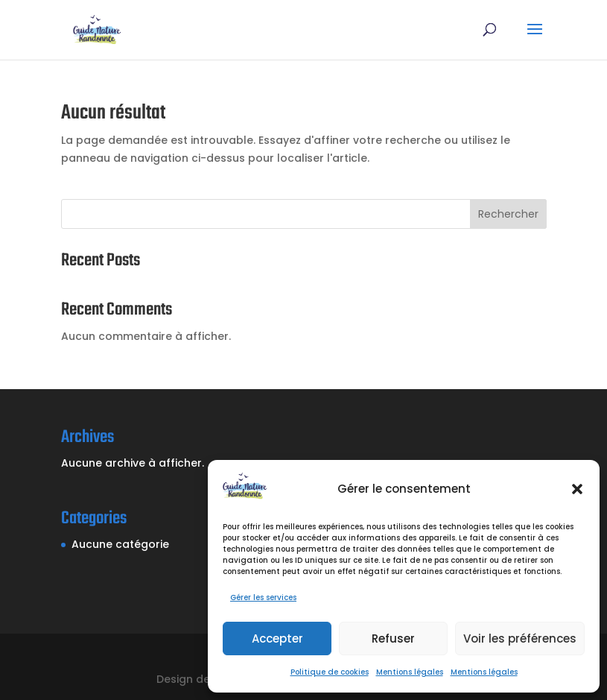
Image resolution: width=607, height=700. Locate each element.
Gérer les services (263, 597)
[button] (577, 489)
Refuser (393, 638)
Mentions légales (409, 672)
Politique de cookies (329, 672)
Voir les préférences (519, 638)
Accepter (277, 638)
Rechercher (508, 213)
